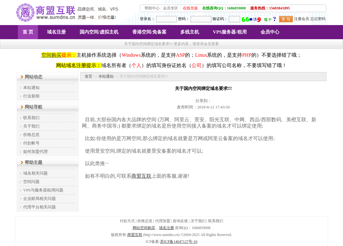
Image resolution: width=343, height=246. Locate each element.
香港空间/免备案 (149, 31)
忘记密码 (317, 19)
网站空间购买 (144, 228)
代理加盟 (162, 221)
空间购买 (51, 55)
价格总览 (31, 134)
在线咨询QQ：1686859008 (224, 8)
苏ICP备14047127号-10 (179, 241)
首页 (88, 76)
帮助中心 (152, 8)
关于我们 (31, 126)
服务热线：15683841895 (270, 8)
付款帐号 (31, 143)
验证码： (220, 19)
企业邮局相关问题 (39, 198)
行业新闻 (31, 96)
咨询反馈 (180, 221)
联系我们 (31, 117)
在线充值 (190, 8)
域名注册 (56, 31)
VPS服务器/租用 (230, 31)
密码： (183, 19)
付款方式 (127, 221)
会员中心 (270, 31)
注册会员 (301, 19)
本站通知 (31, 87)
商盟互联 (134, 235)
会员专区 (170, 8)
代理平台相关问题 (39, 207)
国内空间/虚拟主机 (99, 31)
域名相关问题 (35, 173)
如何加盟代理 (35, 151)
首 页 (28, 31)
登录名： (147, 19)
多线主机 (189, 31)
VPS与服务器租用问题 (43, 190)
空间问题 (31, 181)
